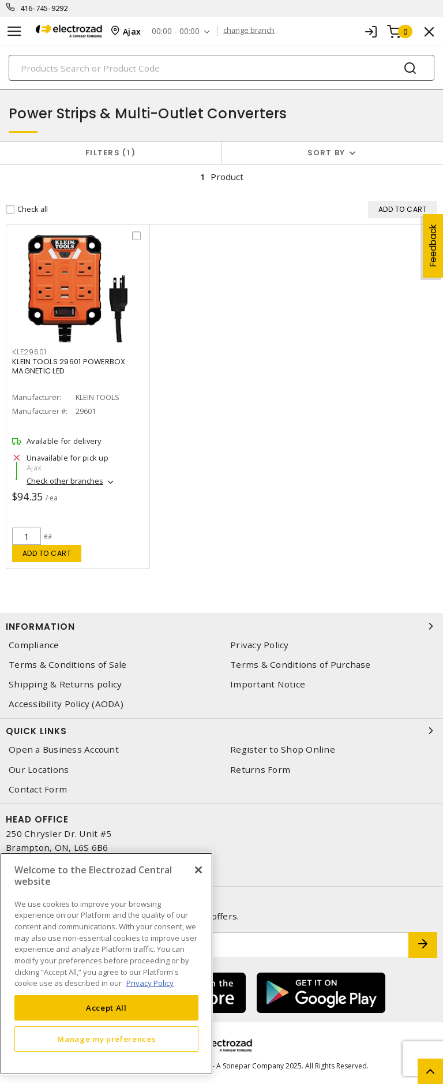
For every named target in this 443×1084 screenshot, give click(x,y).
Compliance (34, 645)
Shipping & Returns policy (65, 684)
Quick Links (221, 730)
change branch (250, 31)
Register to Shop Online (282, 749)
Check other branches (65, 481)
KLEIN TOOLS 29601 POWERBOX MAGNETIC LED (69, 366)
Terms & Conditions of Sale (68, 664)
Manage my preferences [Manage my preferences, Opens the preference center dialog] (106, 1039)
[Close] (198, 870)
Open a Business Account (64, 749)
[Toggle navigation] (14, 31)
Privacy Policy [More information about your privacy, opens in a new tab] (150, 983)
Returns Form (260, 769)
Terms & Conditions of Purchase (300, 664)
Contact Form (38, 789)
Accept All (106, 1008)
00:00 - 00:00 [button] (176, 31)
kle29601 (29, 352)
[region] (106, 964)
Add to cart (47, 553)
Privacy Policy (259, 645)
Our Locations (39, 769)
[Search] (221, 68)
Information (221, 626)
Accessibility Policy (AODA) (66, 703)
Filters (110, 153)
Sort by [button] (326, 153)
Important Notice (267, 684)
